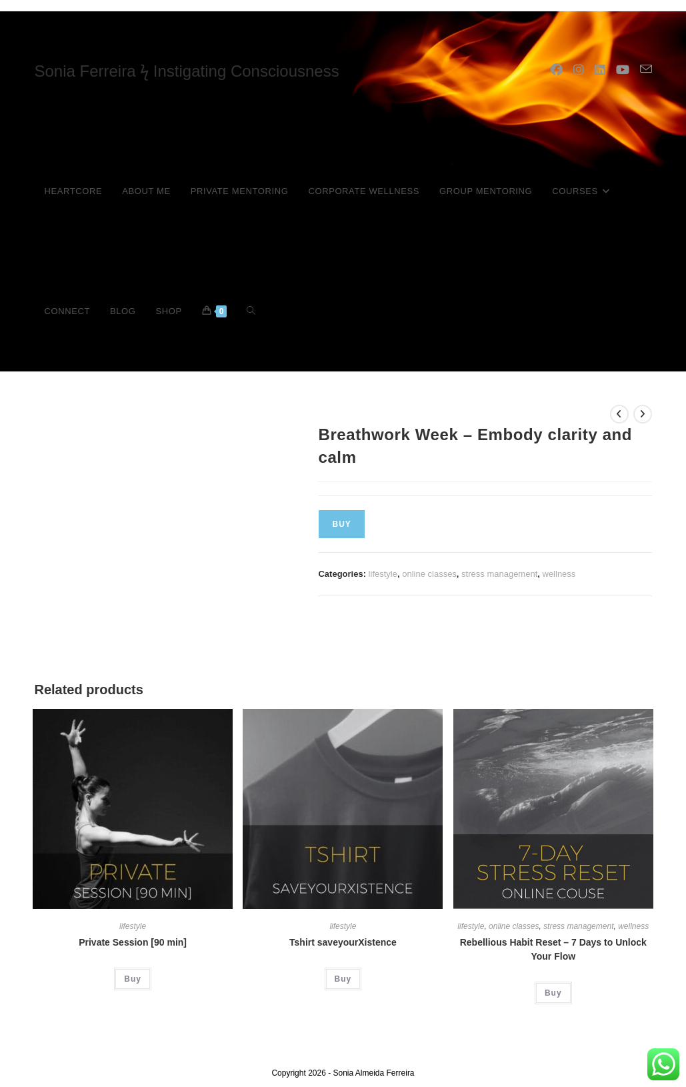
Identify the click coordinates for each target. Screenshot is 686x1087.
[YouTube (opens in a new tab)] (623, 70)
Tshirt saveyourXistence (343, 942)
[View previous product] (619, 414)
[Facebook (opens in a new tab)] (556, 70)
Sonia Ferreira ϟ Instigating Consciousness (186, 71)
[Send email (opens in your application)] (646, 69)
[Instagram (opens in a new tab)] (578, 70)
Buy (341, 524)
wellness (559, 574)
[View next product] (642, 414)
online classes (429, 574)
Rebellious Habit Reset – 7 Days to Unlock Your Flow (553, 949)
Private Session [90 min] (133, 942)
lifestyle (383, 574)
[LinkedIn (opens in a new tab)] (600, 70)
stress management (499, 574)
